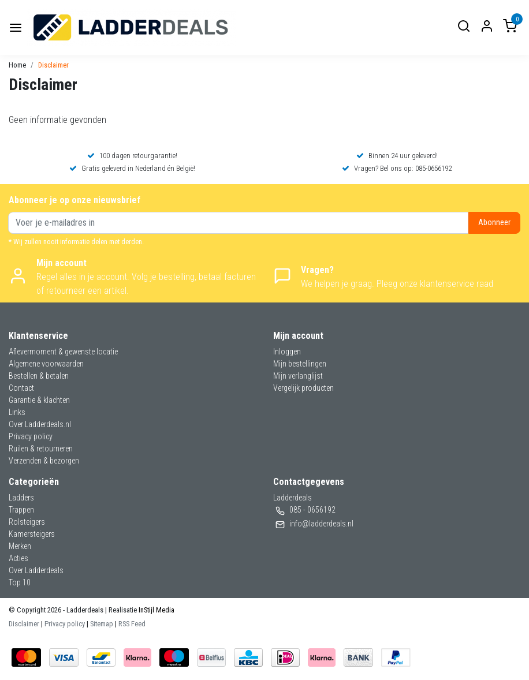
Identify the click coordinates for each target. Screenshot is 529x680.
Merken (20, 546)
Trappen (21, 509)
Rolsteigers (27, 521)
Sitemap (101, 623)
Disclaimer (53, 65)
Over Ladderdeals (36, 570)
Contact (21, 388)
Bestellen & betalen (39, 375)
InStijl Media (155, 610)
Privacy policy (31, 436)
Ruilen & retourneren (41, 448)
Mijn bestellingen (299, 363)
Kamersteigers (32, 534)
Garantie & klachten (39, 400)
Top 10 (20, 582)
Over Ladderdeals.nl (40, 424)
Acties (18, 558)
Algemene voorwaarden (46, 363)
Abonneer (494, 222)
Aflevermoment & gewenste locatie (63, 351)
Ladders (21, 497)
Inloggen (287, 351)
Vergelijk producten (303, 388)
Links (17, 412)
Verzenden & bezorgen (44, 460)
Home (17, 65)
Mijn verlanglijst (298, 375)
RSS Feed (132, 623)
